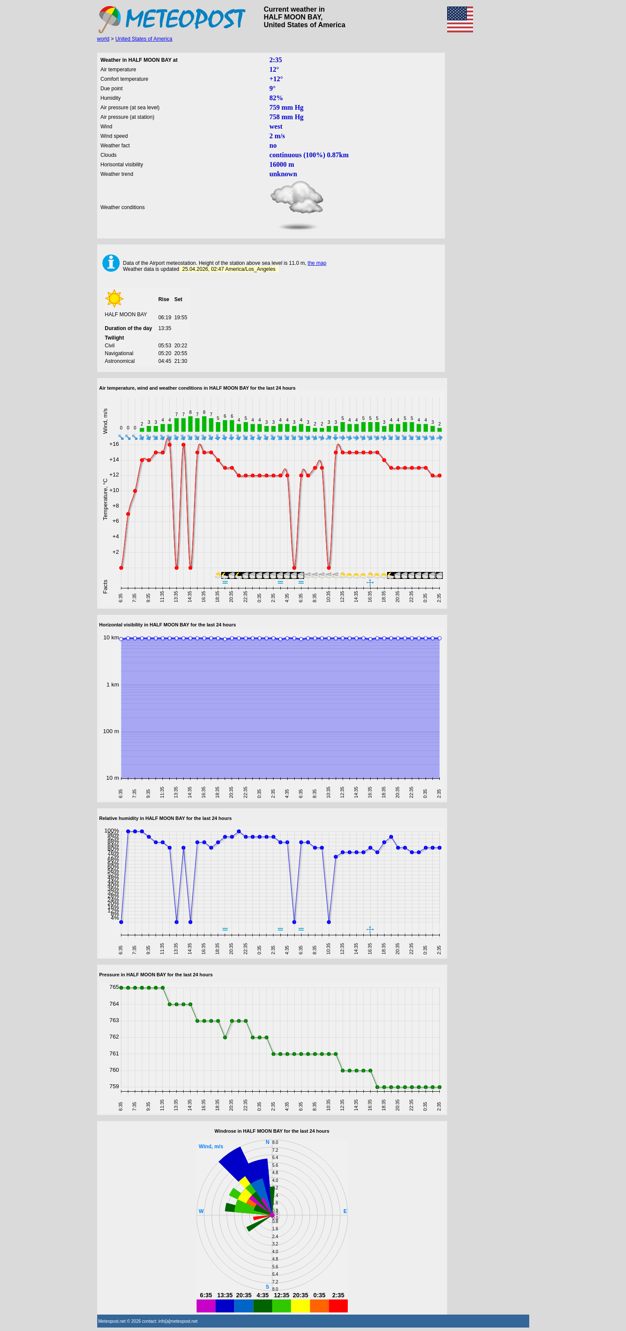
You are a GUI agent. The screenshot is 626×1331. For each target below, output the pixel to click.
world (103, 39)
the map (317, 263)
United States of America (143, 39)
